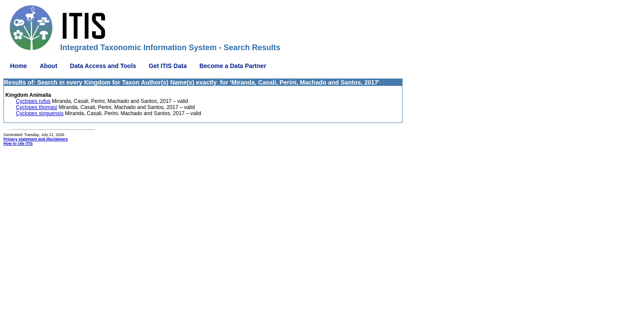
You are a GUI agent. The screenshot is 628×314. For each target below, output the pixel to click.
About (48, 65)
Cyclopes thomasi (36, 107)
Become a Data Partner (232, 65)
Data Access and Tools (103, 65)
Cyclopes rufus (33, 101)
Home (18, 65)
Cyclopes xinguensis (39, 113)
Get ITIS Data (168, 65)
